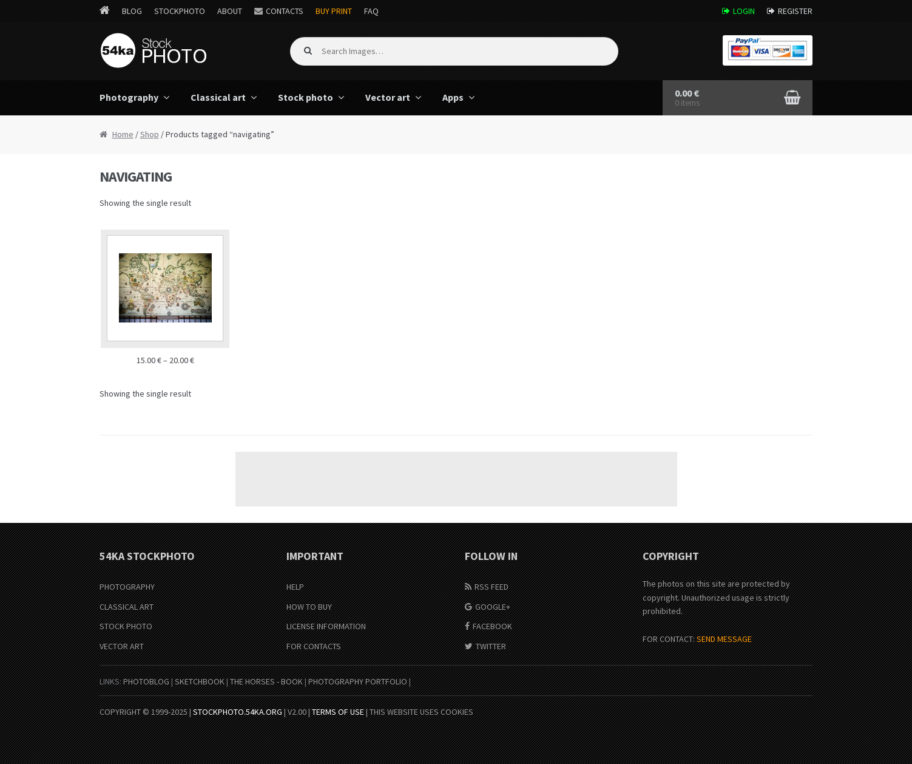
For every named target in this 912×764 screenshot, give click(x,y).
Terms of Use (338, 711)
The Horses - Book (266, 681)
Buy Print (334, 10)
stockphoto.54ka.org (237, 711)
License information (326, 626)
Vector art (387, 97)
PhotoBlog (146, 681)
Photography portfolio (357, 681)
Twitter (491, 646)
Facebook (492, 626)
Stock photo (305, 97)
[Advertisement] (456, 479)
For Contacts (313, 646)
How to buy (309, 606)
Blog (132, 10)
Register (795, 10)
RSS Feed (491, 586)
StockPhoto (179, 10)
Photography (129, 97)
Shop (149, 134)
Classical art (218, 97)
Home (122, 134)
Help (295, 586)
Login (744, 10)
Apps (453, 97)
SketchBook (200, 681)
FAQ (371, 10)
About (229, 10)
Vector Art (122, 646)
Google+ (492, 606)
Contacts (284, 10)
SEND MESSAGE (724, 638)
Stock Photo (126, 626)
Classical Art (127, 606)
